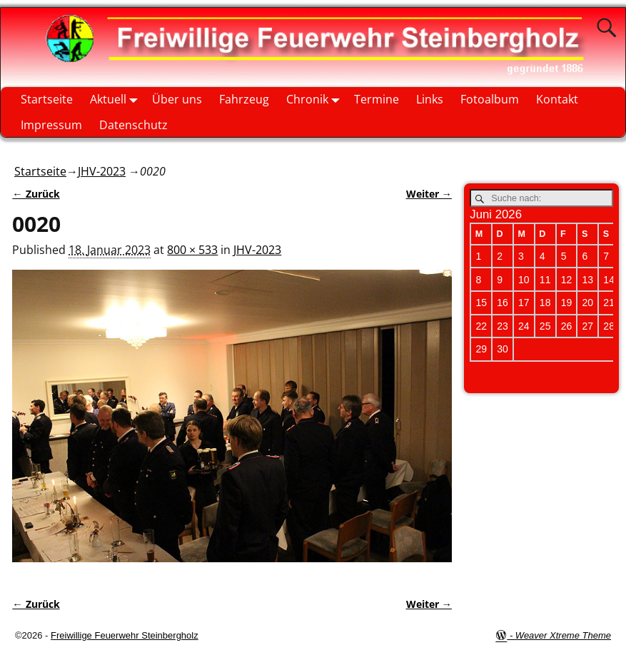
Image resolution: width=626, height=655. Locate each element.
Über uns (177, 99)
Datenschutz (133, 125)
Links (429, 99)
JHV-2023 (102, 171)
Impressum (51, 125)
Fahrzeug (244, 99)
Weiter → (429, 193)
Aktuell (116, 99)
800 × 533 (192, 250)
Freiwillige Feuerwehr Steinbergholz (124, 635)
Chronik (315, 99)
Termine (376, 99)
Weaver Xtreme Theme (563, 635)
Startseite (47, 99)
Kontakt (557, 99)
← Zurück (35, 193)
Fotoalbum (489, 99)
